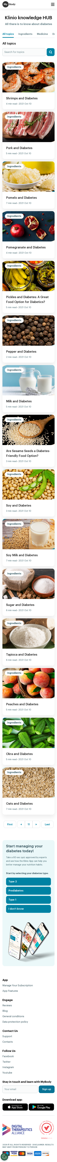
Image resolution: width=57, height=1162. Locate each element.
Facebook (8, 1056)
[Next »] (36, 824)
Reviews (7, 1005)
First (10, 824)
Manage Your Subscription (17, 985)
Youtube (7, 1073)
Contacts (7, 1042)
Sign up (46, 1089)
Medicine (42, 34)
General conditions (13, 1016)
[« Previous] (21, 824)
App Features (10, 991)
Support (7, 1036)
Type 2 (13, 881)
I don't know (16, 909)
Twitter (6, 1062)
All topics (8, 34)
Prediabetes (16, 890)
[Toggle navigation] (52, 4)
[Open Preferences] (4, 1156)
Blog (5, 1011)
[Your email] (20, 1089)
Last (47, 824)
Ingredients (25, 34)
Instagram (8, 1067)
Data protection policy (15, 1022)
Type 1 (12, 900)
